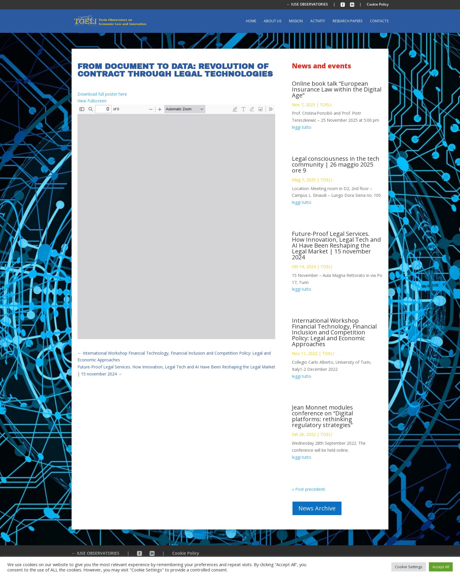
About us (272, 21)
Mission (296, 21)
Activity (317, 21)
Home (251, 21)
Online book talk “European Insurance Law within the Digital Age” (336, 89)
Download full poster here (102, 94)
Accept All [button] (440, 566)
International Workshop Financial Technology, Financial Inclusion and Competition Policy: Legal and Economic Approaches (334, 332)
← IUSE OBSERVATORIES (307, 5)
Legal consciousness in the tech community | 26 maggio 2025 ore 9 (335, 164)
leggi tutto (301, 127)
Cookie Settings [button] (408, 566)
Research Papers (347, 21)
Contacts (379, 21)
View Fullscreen (91, 101)
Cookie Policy (377, 5)
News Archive (317, 508)
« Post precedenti (308, 489)
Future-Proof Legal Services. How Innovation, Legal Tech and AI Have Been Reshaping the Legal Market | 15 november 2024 (336, 245)
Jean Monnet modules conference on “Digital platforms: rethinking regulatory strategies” (322, 416)
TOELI (326, 104)
